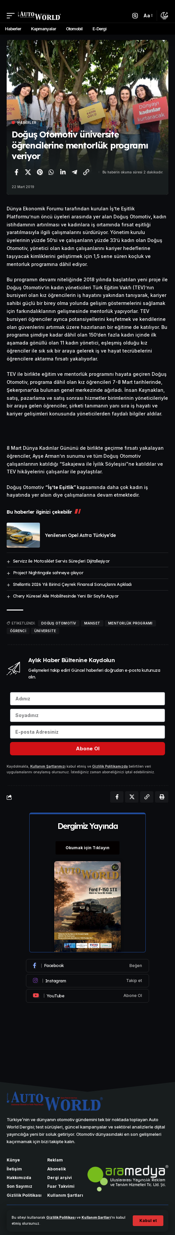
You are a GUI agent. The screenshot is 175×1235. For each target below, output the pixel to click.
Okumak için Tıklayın (87, 847)
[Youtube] (87, 995)
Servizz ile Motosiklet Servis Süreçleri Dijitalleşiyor (61, 561)
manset (92, 623)
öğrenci (18, 631)
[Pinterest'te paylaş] (39, 172)
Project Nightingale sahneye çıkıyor (48, 572)
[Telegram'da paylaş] (74, 172)
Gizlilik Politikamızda (110, 766)
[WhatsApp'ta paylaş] (51, 172)
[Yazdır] (161, 797)
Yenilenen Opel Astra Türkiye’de (80, 535)
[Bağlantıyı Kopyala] (86, 172)
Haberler (26, 122)
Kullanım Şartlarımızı (48, 766)
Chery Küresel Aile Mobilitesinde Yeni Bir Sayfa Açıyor (66, 596)
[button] (148, 1220)
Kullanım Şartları (96, 1217)
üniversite (45, 631)
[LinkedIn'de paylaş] (63, 172)
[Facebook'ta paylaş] (16, 172)
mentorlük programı (130, 623)
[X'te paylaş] (28, 172)
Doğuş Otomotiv (58, 623)
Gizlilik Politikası (61, 1217)
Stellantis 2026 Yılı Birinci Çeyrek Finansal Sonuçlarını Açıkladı (72, 584)
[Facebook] (87, 965)
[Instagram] (87, 980)
